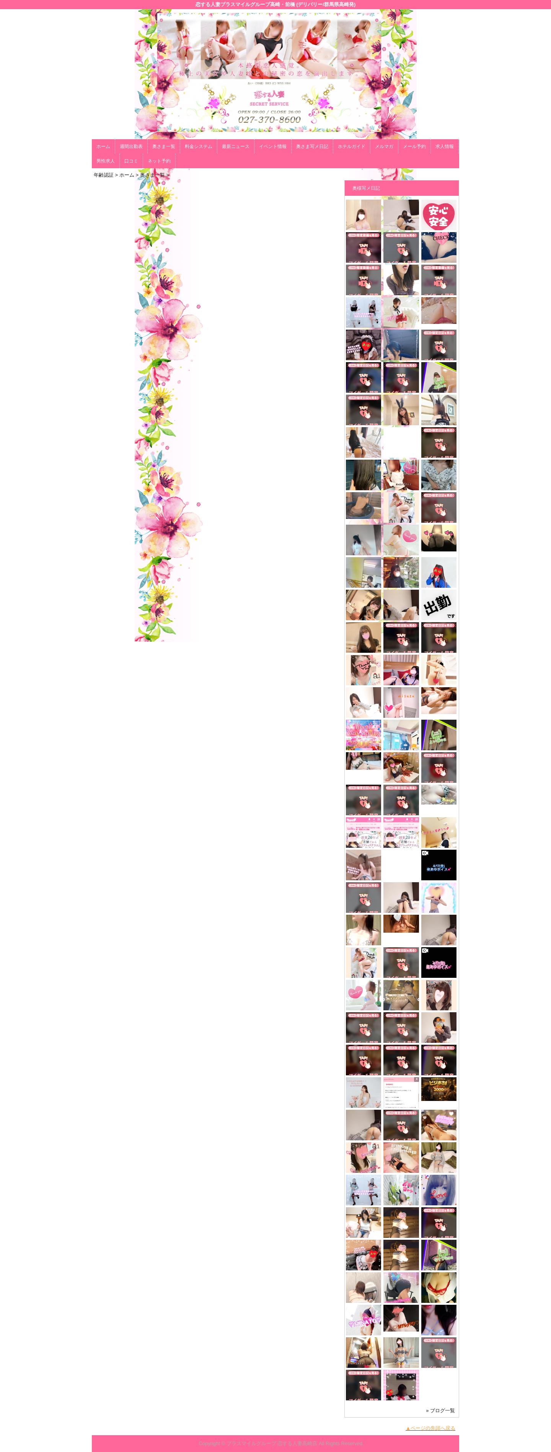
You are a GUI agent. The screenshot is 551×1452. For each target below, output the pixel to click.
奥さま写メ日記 (312, 146)
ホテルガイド (351, 146)
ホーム (103, 146)
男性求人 (105, 161)
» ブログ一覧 (440, 1410)
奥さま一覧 (163, 146)
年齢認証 (104, 175)
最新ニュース (235, 146)
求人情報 (444, 146)
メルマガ (384, 146)
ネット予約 (159, 161)
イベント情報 (273, 146)
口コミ (131, 161)
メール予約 (414, 146)
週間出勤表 (131, 146)
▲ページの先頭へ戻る (430, 1428)
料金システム (198, 146)
